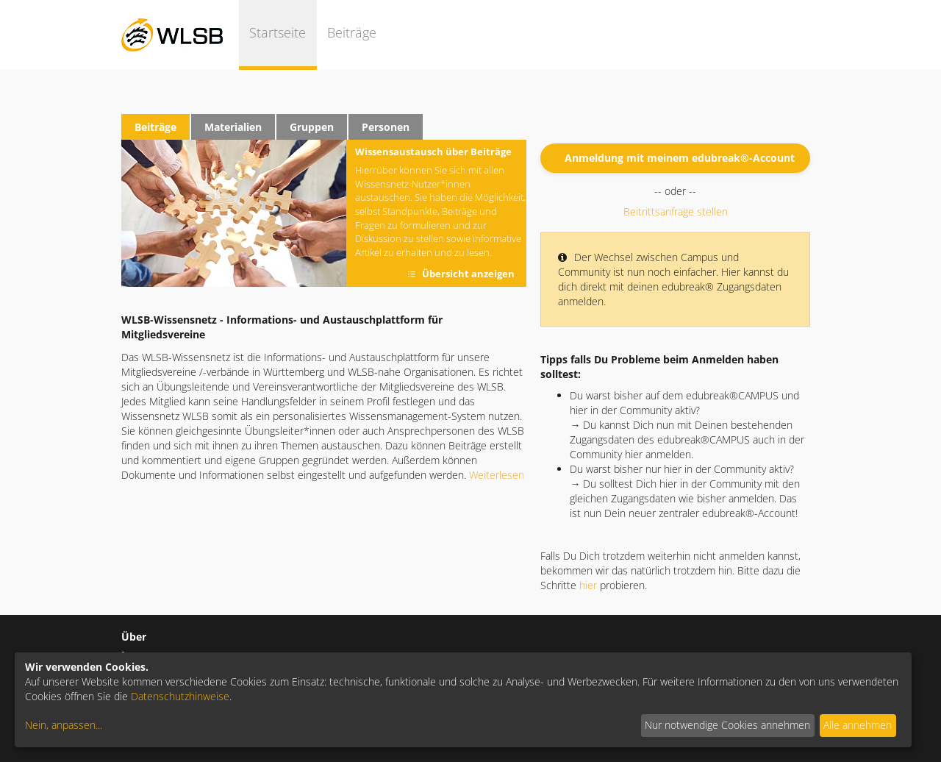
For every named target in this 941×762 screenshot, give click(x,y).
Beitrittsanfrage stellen (675, 211)
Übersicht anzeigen (468, 273)
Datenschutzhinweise (180, 696)
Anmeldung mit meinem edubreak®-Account (680, 158)
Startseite (277, 32)
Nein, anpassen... (63, 725)
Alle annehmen (857, 725)
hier (588, 585)
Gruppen (312, 127)
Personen (385, 127)
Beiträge (351, 32)
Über (133, 637)
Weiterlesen (496, 475)
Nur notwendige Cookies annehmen (727, 725)
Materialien (233, 127)
